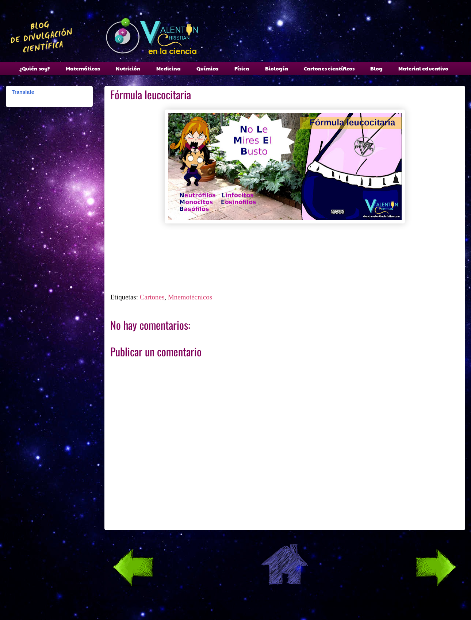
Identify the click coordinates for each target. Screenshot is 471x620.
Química (207, 68)
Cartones (152, 297)
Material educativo (423, 68)
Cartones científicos (329, 68)
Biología (276, 68)
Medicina (168, 68)
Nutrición (128, 68)
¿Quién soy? (34, 68)
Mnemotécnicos (190, 297)
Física (241, 68)
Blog (376, 68)
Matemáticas (83, 68)
